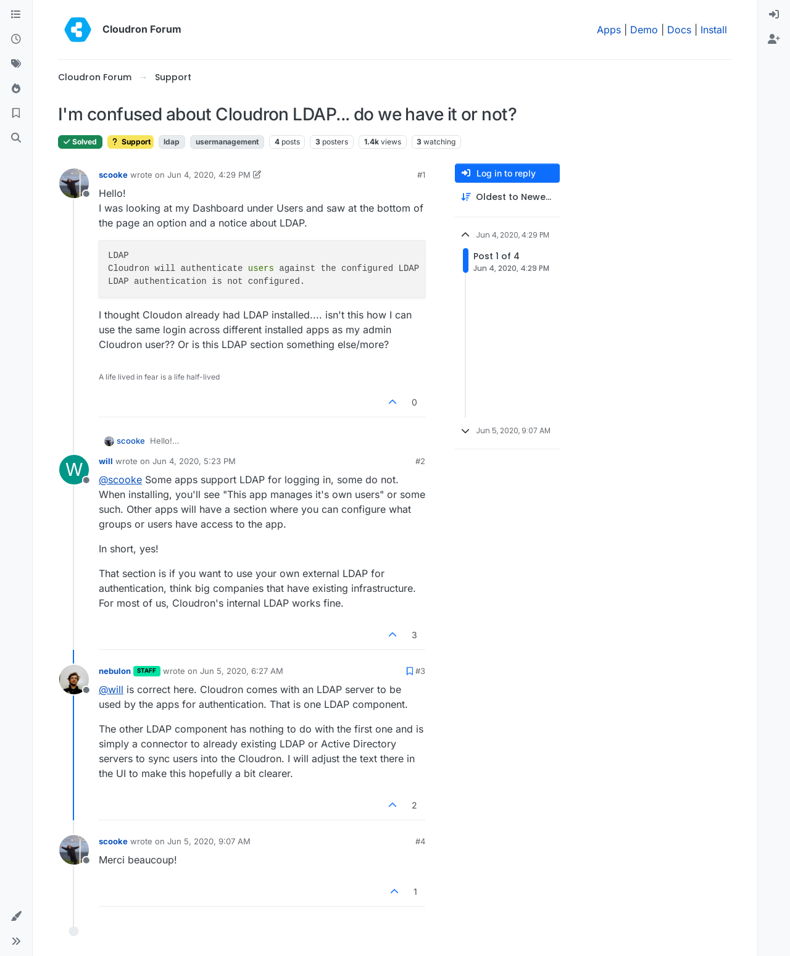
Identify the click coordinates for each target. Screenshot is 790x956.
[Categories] (16, 15)
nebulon (115, 671)
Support (130, 141)
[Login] (774, 15)
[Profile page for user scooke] (74, 183)
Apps (609, 29)
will (106, 461)
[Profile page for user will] (74, 469)
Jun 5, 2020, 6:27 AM (241, 671)
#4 (420, 841)
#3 (420, 671)
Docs (679, 29)
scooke (113, 175)
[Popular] (16, 89)
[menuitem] (774, 15)
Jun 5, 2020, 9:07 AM (209, 841)
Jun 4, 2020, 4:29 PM (209, 175)
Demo (644, 29)
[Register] (774, 39)
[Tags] (16, 64)
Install (714, 29)
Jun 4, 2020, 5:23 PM (194, 461)
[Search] (16, 138)
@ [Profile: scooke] (120, 479)
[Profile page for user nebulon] (74, 679)
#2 (420, 461)
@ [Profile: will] (111, 689)
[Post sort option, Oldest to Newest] (507, 197)
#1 (421, 175)
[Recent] (16, 39)
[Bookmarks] (16, 113)
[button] (16, 916)
